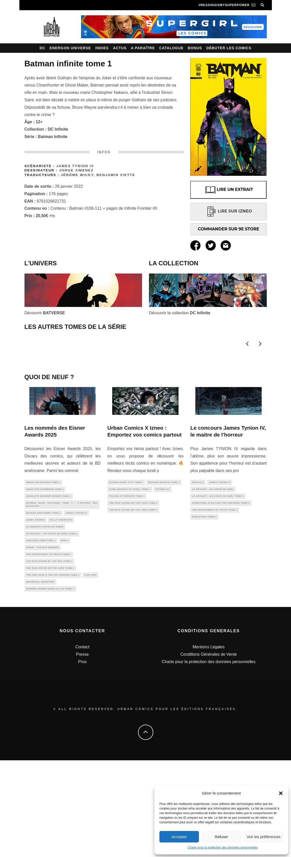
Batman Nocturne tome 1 (43, 602)
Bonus (195, 48)
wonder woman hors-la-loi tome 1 (50, 685)
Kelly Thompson (61, 610)
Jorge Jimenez (76, 170)
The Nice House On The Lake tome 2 (133, 599)
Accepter (179, 837)
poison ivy (162, 576)
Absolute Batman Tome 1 (43, 569)
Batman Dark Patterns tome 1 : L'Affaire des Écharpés (62, 593)
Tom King (90, 670)
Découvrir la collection (179, 313)
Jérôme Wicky (77, 175)
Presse (82, 751)
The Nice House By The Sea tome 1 (49, 655)
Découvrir (44, 313)
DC (42, 48)
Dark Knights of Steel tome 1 (129, 576)
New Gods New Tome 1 (41, 632)
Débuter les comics (228, 48)
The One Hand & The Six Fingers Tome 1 (53, 670)
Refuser (221, 837)
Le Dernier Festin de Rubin (45, 617)
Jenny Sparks (35, 610)
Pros (82, 758)
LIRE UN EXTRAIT (228, 189)
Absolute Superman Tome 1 (45, 576)
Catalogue (171, 48)
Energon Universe (70, 48)
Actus (119, 48)
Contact (82, 743)
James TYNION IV (75, 166)
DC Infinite (58, 129)
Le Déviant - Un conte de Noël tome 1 (52, 625)
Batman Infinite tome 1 (164, 569)
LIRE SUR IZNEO (228, 211)
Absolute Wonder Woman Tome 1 (48, 584)
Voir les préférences (264, 837)
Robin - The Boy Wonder (42, 640)
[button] (280, 793)
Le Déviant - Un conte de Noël (213, 576)
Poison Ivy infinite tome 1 (127, 584)
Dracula (198, 569)
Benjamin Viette (115, 175)
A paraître (143, 48)
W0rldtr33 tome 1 (204, 606)
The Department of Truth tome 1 (49, 648)
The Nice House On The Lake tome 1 (50, 663)
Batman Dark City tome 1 (126, 569)
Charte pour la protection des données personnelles (222, 847)
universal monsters (40, 677)
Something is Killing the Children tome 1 (221, 591)
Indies (102, 48)
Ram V (65, 632)
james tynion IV (76, 602)
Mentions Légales (208, 743)
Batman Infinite (53, 136)
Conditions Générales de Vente (208, 751)
